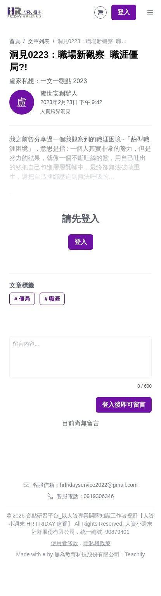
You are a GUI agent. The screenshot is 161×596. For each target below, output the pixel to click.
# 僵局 (22, 299)
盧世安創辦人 (59, 93)
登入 (124, 12)
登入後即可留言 (123, 404)
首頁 (14, 41)
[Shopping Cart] (100, 12)
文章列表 (39, 41)
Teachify (135, 554)
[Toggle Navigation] (150, 12)
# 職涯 (52, 299)
